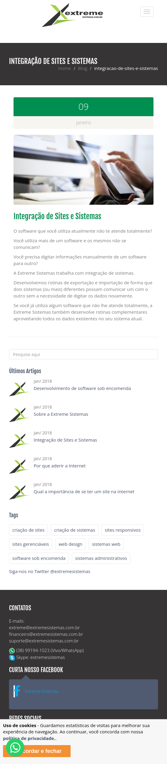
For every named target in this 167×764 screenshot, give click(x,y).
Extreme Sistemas (42, 691)
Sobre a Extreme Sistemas (61, 414)
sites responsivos (123, 530)
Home (64, 68)
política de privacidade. (29, 738)
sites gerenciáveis (30, 544)
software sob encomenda (38, 558)
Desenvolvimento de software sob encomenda (82, 388)
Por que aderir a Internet (60, 466)
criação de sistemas (74, 530)
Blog (82, 68)
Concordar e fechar (37, 751)
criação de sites (28, 530)
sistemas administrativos (101, 558)
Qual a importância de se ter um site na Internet (84, 491)
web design (70, 544)
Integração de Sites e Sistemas (65, 440)
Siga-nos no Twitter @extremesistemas (49, 571)
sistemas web (106, 544)
